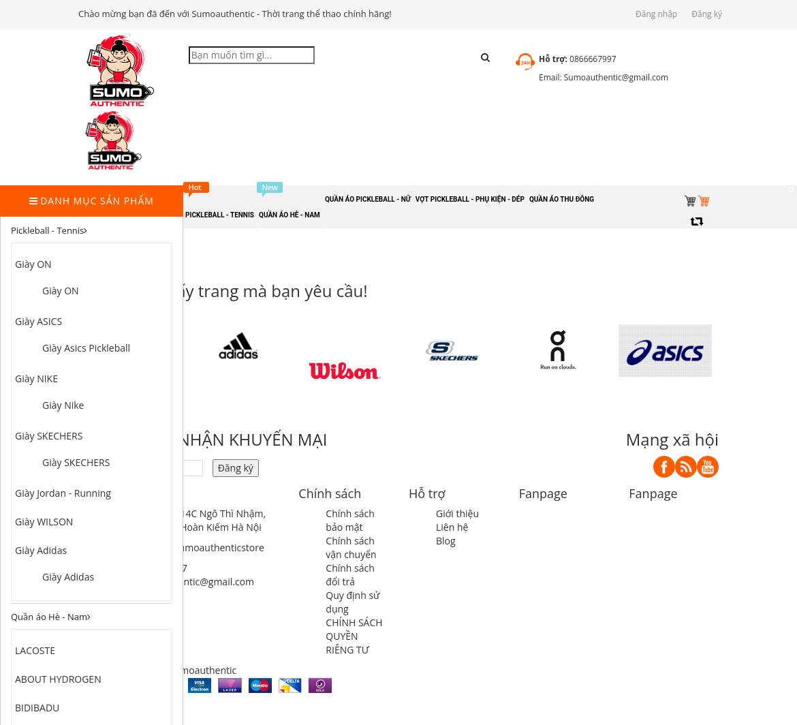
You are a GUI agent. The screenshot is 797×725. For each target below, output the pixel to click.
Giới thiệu (457, 513)
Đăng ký (706, 14)
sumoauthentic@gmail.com (193, 581)
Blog (446, 540)
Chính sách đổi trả (350, 574)
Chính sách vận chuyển (351, 547)
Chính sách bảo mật (350, 520)
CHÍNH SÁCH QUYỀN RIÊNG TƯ (354, 636)
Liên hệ (452, 527)
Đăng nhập (656, 14)
